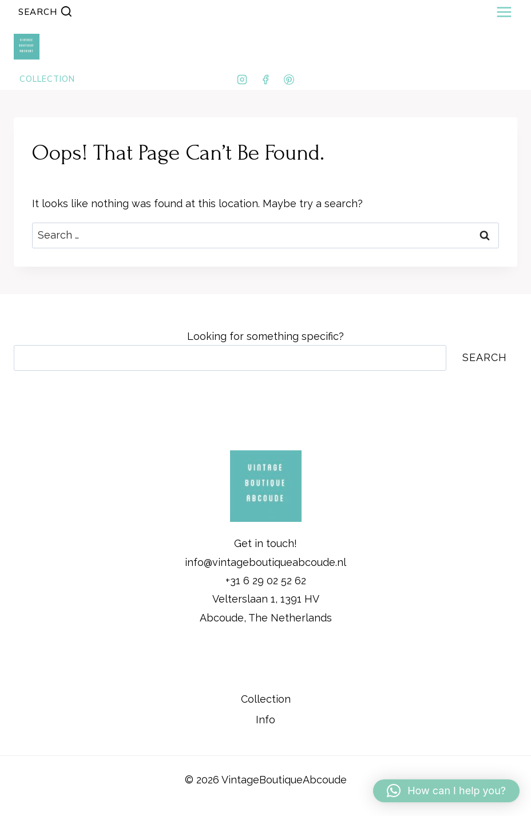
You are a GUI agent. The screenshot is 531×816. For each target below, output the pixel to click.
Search (484, 357)
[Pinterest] (289, 79)
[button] (446, 790)
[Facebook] (265, 79)
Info (265, 720)
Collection (266, 699)
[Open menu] (503, 11)
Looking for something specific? (265, 336)
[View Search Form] (45, 12)
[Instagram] (242, 79)
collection (47, 79)
